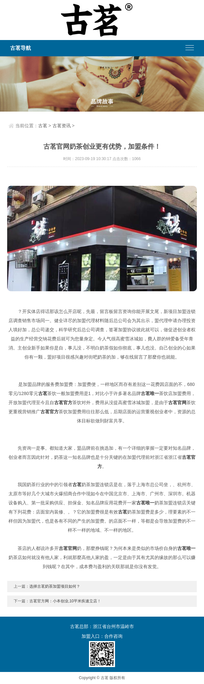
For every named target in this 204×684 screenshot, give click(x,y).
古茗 (42, 125)
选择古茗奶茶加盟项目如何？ (54, 586)
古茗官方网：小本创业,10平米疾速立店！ (65, 601)
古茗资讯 (61, 125)
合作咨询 (113, 636)
